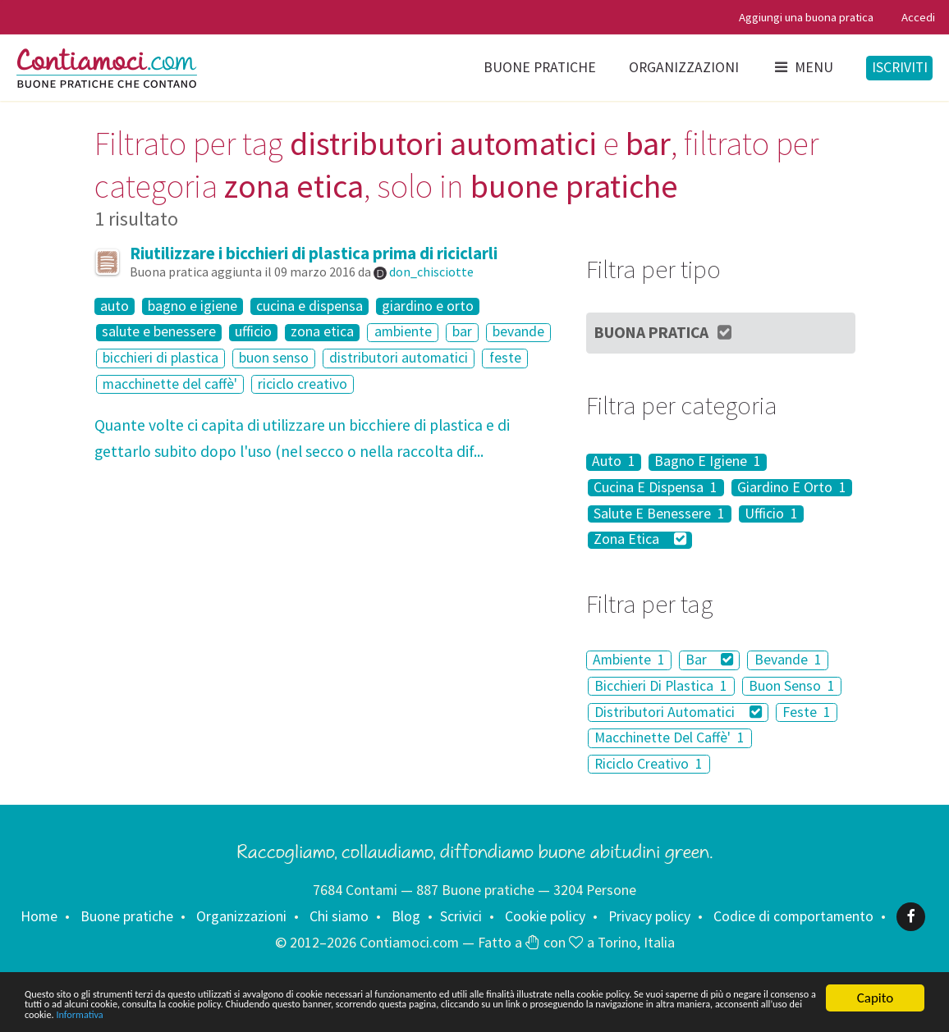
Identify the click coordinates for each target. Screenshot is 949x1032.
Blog (406, 916)
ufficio (253, 332)
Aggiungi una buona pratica (806, 17)
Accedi (918, 17)
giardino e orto (428, 306)
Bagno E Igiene (707, 462)
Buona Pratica (664, 332)
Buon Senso (792, 686)
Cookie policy (545, 916)
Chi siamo (339, 916)
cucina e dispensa (309, 306)
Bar (709, 660)
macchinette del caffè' (170, 384)
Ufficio (771, 514)
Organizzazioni (684, 67)
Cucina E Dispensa (655, 487)
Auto (613, 462)
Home (39, 916)
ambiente (403, 332)
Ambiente (629, 660)
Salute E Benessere (659, 514)
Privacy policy (649, 916)
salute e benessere (159, 332)
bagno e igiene (192, 306)
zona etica (322, 332)
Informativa (750, 1013)
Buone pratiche (540, 67)
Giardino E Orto (791, 487)
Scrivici (461, 916)
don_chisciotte (431, 271)
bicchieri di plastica (160, 358)
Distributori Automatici (677, 712)
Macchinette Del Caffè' (669, 737)
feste (505, 358)
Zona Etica (639, 540)
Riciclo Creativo (648, 764)
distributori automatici (398, 358)
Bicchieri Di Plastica (660, 686)
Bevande (788, 660)
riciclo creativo (302, 384)
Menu (802, 67)
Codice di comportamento (793, 916)
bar (462, 332)
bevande (518, 332)
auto (114, 306)
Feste (806, 712)
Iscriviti (900, 67)
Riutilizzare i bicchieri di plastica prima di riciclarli (313, 253)
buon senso (274, 358)
